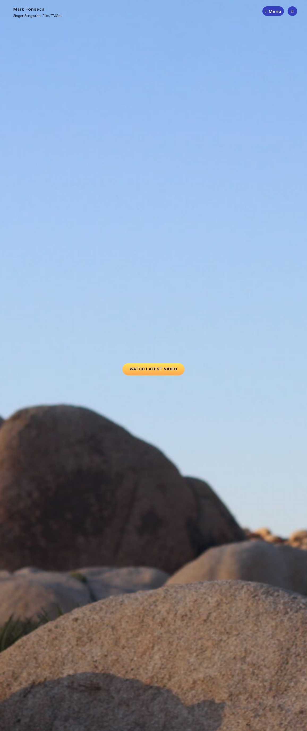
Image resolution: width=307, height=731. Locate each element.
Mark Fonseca (29, 9)
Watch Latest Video (157, 367)
